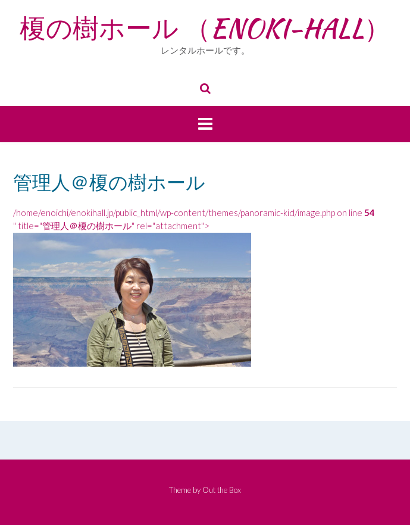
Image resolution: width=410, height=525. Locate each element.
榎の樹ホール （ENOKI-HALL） (205, 28)
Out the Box (221, 490)
